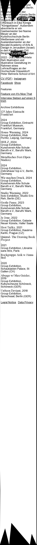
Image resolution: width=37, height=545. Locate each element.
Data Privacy (25, 302)
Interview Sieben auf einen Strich (18, 99)
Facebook (7, 83)
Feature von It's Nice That (16, 94)
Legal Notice (8, 302)
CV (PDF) (6, 78)
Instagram (20, 78)
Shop (17, 83)
